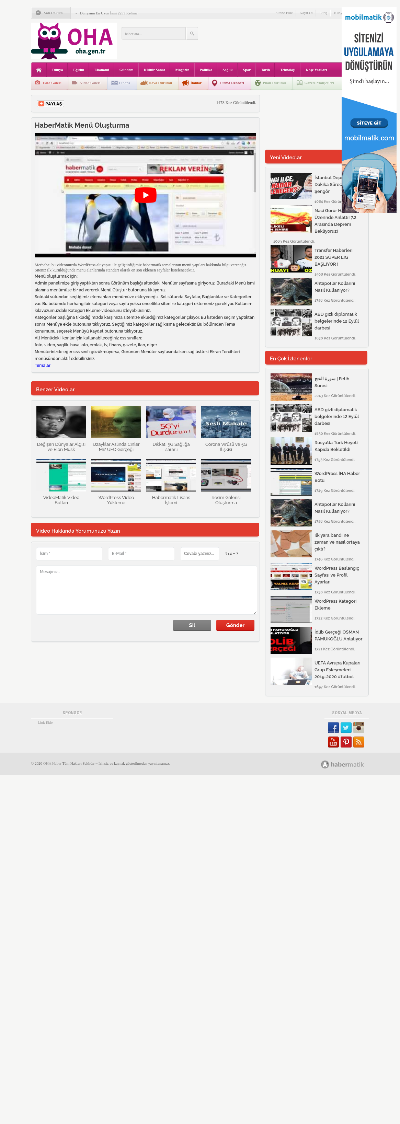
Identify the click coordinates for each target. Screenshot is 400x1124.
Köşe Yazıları (316, 70)
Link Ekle (45, 770)
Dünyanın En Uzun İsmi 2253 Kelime (108, 13)
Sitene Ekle (284, 13)
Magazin (182, 70)
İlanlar (196, 83)
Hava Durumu (160, 83)
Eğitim (78, 70)
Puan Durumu (274, 83)
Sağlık (227, 70)
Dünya (57, 70)
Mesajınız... (146, 590)
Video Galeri (90, 83)
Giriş (323, 13)
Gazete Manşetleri (319, 83)
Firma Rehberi (232, 83)
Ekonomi (101, 70)
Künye (339, 13)
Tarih (265, 70)
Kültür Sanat (154, 70)
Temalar (42, 365)
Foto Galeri (52, 83)
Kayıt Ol (306, 13)
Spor (247, 70)
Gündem (126, 70)
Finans (124, 83)
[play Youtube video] (145, 195)
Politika (206, 70)
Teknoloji (287, 70)
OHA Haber (52, 811)
